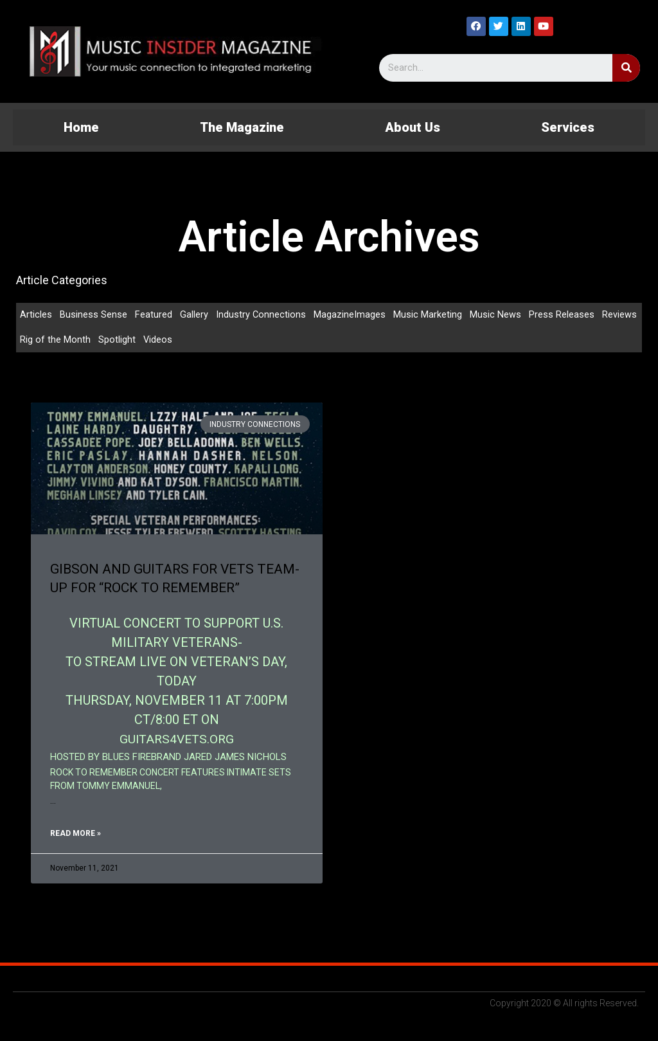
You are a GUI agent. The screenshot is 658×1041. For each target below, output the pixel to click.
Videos (158, 341)
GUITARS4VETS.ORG (176, 740)
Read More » (75, 834)
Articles (36, 315)
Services (567, 127)
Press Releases (562, 315)
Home (81, 127)
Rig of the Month (55, 341)
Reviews (620, 315)
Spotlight (117, 341)
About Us (412, 127)
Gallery (194, 315)
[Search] (626, 68)
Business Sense (93, 315)
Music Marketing (428, 315)
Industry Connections (261, 315)
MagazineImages (350, 315)
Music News (496, 315)
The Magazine (242, 127)
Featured (153, 315)
